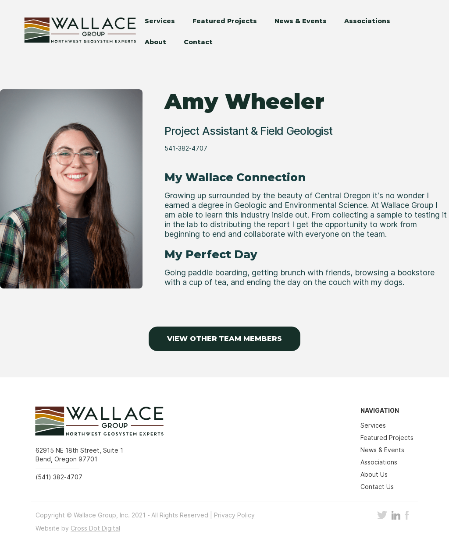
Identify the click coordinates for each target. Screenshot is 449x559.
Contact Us (377, 486)
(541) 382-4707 (59, 477)
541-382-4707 (185, 148)
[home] (75, 31)
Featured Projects (224, 21)
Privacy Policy (234, 515)
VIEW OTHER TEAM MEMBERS (224, 338)
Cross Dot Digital (95, 528)
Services (160, 21)
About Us (374, 474)
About (155, 42)
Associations (367, 21)
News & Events (300, 21)
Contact (198, 42)
